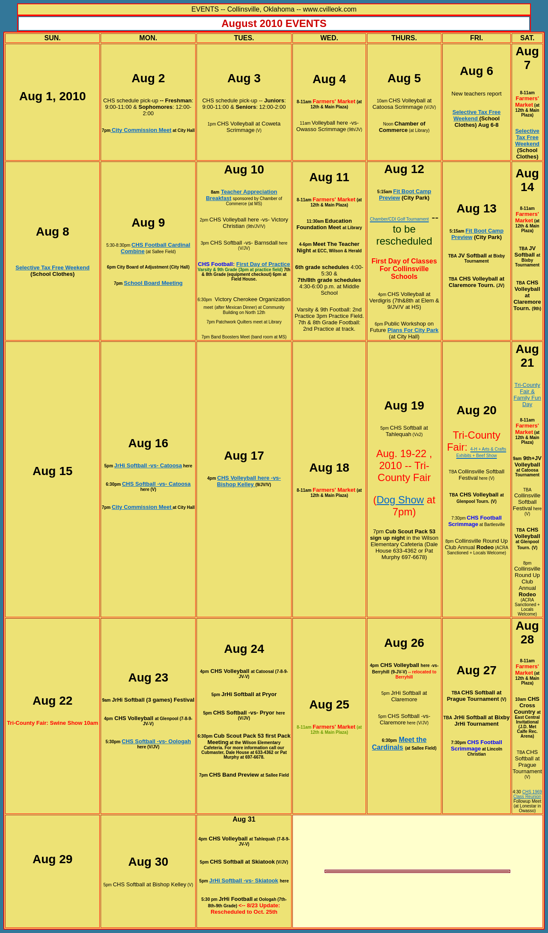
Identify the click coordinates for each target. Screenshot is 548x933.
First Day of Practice (263, 264)
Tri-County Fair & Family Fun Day (527, 394)
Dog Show (400, 499)
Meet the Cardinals (399, 743)
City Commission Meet (141, 507)
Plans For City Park (412, 330)
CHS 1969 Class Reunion (527, 794)
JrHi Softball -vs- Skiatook (243, 880)
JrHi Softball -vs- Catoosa (148, 465)
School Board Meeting (153, 283)
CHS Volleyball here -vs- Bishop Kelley (249, 481)
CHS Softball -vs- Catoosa (156, 484)
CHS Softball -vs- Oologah (156, 741)
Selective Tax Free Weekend (477, 115)
